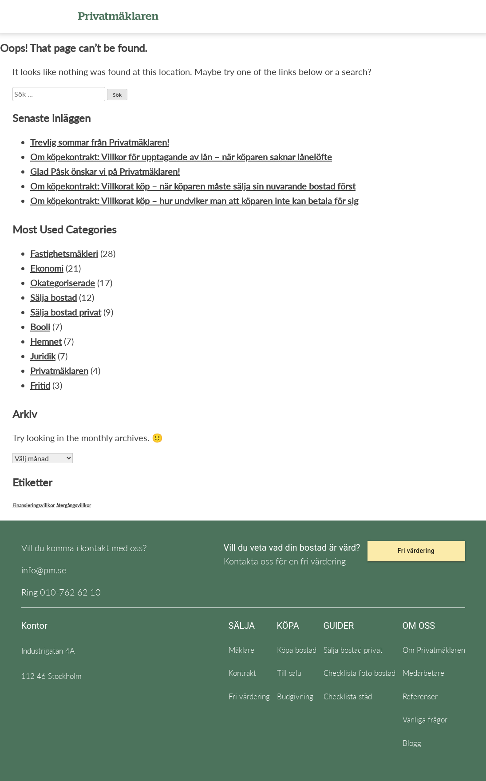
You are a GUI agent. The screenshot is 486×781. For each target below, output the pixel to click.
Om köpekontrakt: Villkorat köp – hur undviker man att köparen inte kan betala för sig (194, 200)
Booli (40, 326)
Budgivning (295, 696)
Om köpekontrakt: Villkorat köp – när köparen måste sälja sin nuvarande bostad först (193, 186)
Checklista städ (348, 696)
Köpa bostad (296, 650)
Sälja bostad (53, 297)
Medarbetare (423, 673)
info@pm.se (43, 569)
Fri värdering (416, 550)
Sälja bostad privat (65, 312)
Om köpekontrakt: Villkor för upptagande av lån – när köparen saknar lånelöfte (181, 156)
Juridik (42, 356)
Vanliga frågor (425, 719)
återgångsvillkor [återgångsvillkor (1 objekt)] (73, 505)
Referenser (420, 696)
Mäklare (241, 650)
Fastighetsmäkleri (64, 253)
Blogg (412, 743)
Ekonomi (46, 268)
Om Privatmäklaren (434, 650)
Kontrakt (242, 673)
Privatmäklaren (59, 370)
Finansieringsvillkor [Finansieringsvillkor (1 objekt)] (33, 505)
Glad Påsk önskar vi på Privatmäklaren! (105, 171)
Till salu (289, 673)
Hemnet (46, 341)
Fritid (40, 385)
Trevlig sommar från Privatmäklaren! (99, 142)
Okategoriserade (62, 282)
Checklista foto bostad (359, 673)
